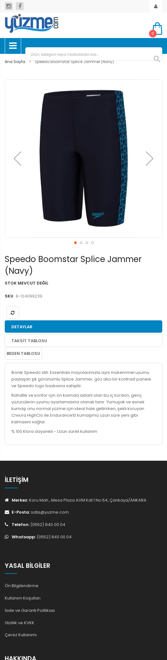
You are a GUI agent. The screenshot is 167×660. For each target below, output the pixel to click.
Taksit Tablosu (29, 341)
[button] (17, 159)
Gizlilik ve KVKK (19, 623)
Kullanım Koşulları (22, 598)
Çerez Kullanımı (21, 635)
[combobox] (93, 54)
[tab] (83, 326)
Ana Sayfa (15, 61)
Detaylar (22, 327)
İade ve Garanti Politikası (30, 610)
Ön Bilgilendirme (22, 586)
